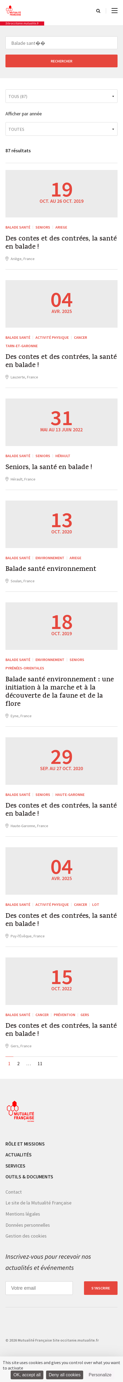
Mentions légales (22, 1214)
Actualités (18, 1155)
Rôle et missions (25, 1144)
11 (40, 1063)
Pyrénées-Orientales (24, 668)
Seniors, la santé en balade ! (48, 468)
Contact (13, 1192)
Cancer (80, 337)
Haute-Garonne (70, 794)
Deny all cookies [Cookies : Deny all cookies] (65, 1374)
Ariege (61, 227)
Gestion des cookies (26, 1236)
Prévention (64, 1014)
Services (15, 1166)
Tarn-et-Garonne (21, 345)
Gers (84, 1014)
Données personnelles (27, 1225)
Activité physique (52, 337)
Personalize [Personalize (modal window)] (100, 1374)
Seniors (42, 227)
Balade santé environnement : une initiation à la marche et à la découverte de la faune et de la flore (59, 692)
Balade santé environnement (50, 570)
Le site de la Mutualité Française (38, 1203)
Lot (95, 904)
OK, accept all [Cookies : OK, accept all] (27, 1374)
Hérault (62, 455)
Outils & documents (29, 1177)
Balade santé (17, 227)
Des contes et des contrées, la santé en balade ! (61, 243)
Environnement (49, 557)
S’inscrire (100, 1288)
